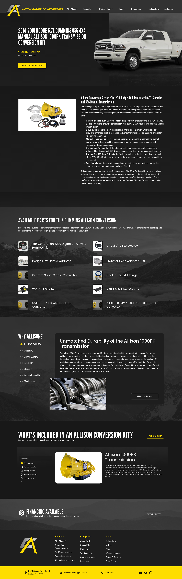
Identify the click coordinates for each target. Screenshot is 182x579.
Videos (109, 545)
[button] (36, 344)
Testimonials (86, 553)
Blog (108, 549)
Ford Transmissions (63, 552)
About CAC (85, 541)
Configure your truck (32, 65)
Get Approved (154, 514)
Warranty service (113, 553)
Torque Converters (63, 556)
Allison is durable (145, 396)
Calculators (111, 541)
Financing (84, 561)
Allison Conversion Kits (65, 560)
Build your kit (155, 436)
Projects (84, 549)
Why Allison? (60, 541)
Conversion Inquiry (88, 557)
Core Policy (111, 561)
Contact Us (85, 545)
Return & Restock (113, 557)
